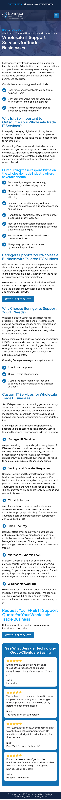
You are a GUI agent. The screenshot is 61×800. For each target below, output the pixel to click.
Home (5, 29)
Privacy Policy (40, 796)
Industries (16, 29)
